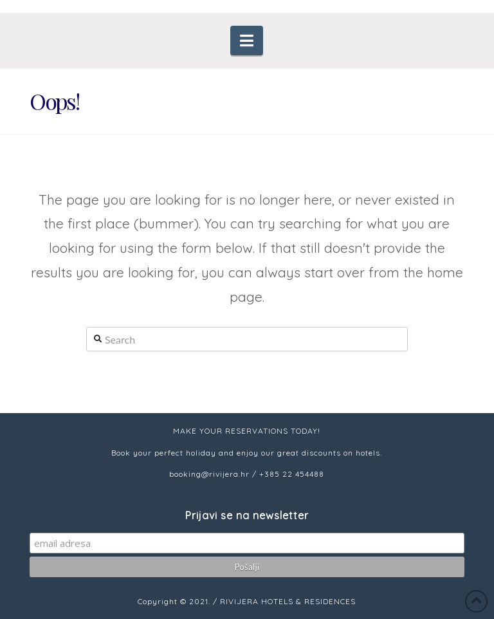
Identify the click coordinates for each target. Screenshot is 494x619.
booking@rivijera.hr (209, 474)
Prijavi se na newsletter (247, 515)
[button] (246, 40)
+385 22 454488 (291, 474)
